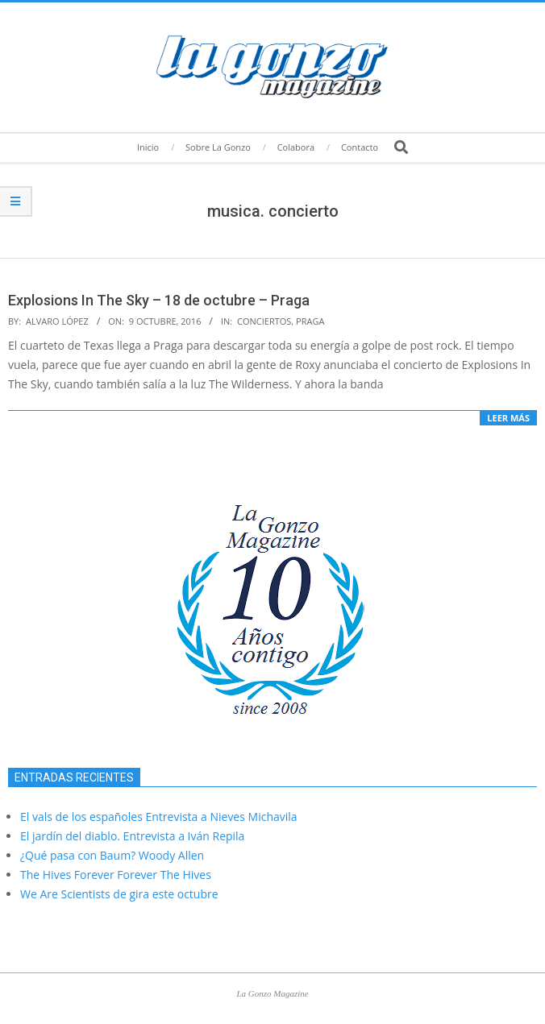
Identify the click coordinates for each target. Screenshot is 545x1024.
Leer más (508, 418)
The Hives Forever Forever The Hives (115, 874)
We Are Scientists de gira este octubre (119, 894)
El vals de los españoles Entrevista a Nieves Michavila (158, 816)
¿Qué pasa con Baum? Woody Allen (112, 855)
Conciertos (264, 321)
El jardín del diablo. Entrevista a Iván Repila (132, 836)
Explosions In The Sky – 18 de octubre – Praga (159, 300)
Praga (310, 321)
